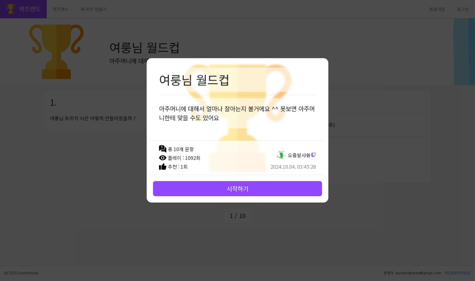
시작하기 (237, 188)
